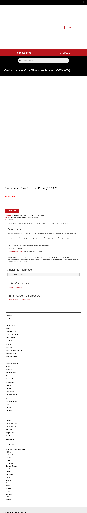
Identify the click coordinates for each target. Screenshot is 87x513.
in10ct (7, 439)
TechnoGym (9, 461)
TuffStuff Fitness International (15, 251)
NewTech (8, 449)
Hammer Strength (11, 437)
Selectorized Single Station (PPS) (26, 217)
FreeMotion (9, 435)
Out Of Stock (23, 215)
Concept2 (9, 430)
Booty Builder (10, 427)
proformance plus (12, 217)
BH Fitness (9, 425)
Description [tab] (12, 223)
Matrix (7, 446)
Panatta (8, 451)
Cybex (8, 432)
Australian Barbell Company (14, 423)
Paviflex (8, 456)
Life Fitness (9, 444)
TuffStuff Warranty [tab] (41, 223)
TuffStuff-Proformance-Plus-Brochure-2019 (18, 299)
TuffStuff (8, 463)
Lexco (7, 442)
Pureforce (9, 458)
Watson (8, 465)
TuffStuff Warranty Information (15, 287)
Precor (8, 454)
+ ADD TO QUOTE (12, 210)
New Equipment (15, 215)
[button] (84, 2)
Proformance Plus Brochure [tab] (59, 223)
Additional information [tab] (25, 223)
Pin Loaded (30, 215)
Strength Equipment (39, 215)
